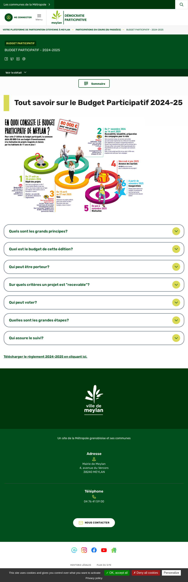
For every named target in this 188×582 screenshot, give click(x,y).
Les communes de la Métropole (25, 4)
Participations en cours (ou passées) (98, 30)
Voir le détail (14, 72)
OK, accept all (117, 572)
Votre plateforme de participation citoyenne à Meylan (36, 30)
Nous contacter (97, 531)
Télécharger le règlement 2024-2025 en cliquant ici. (45, 365)
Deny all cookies (145, 572)
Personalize (171, 572)
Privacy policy (94, 578)
